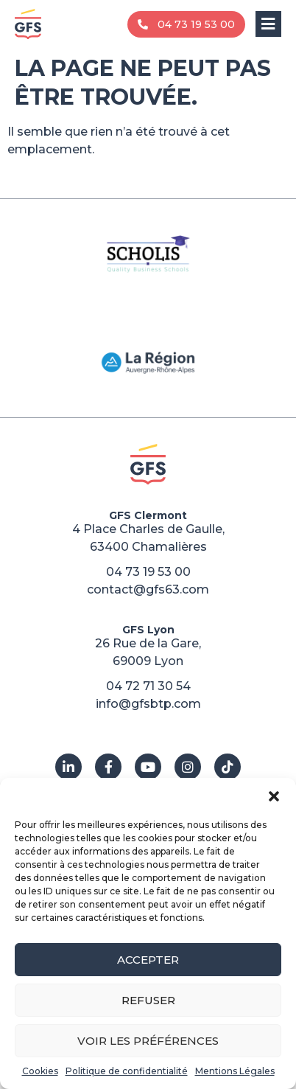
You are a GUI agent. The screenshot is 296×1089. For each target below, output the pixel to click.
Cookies (40, 1070)
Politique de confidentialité (127, 1070)
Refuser (148, 1000)
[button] (274, 796)
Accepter (148, 960)
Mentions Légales (235, 1070)
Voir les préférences (148, 1041)
